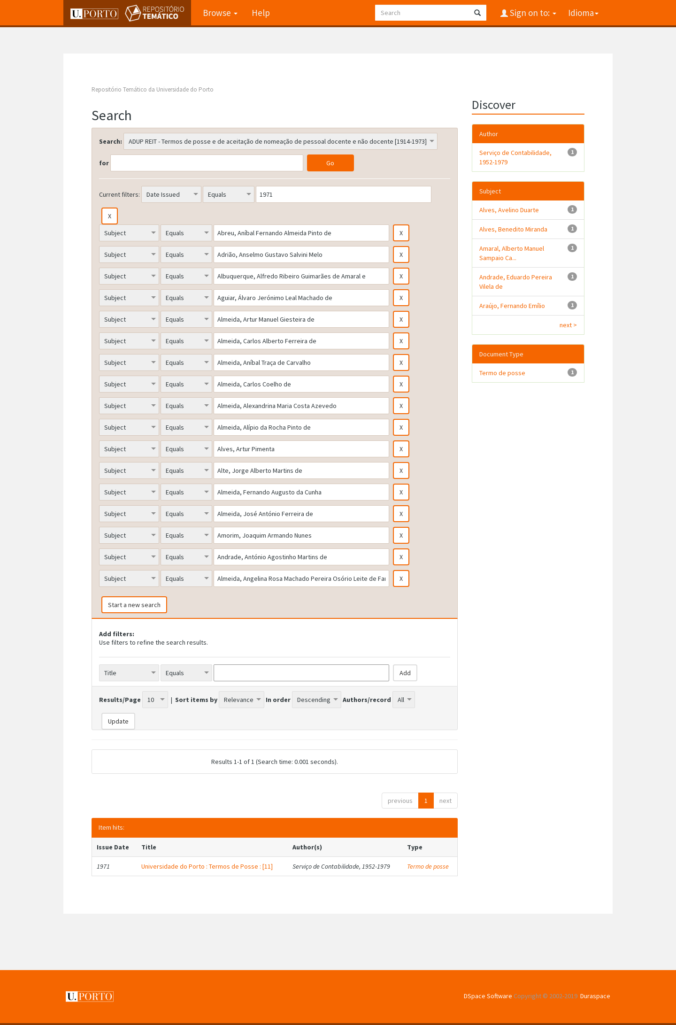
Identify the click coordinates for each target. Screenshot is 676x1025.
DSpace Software (488, 996)
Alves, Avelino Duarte (509, 210)
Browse (219, 12)
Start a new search (134, 605)
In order (278, 699)
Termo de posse (428, 866)
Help (260, 12)
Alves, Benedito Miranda (513, 229)
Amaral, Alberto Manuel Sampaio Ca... (511, 253)
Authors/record (367, 699)
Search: (110, 141)
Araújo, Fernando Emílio (512, 305)
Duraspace (595, 996)
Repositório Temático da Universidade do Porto (153, 89)
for (104, 163)
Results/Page (120, 699)
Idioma (583, 12)
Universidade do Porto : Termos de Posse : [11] (207, 866)
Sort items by (196, 699)
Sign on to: (532, 12)
